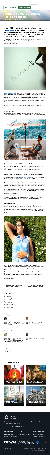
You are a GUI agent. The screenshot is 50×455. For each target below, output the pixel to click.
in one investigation (14, 195)
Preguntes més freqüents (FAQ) (24, 435)
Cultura (16, 19)
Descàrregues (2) (8, 304)
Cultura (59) (7, 299)
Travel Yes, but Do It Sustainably (36, 338)
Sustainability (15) (8, 307)
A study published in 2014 (25, 177)
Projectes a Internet (42, 451)
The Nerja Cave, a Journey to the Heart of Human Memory (36, 323)
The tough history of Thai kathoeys (37, 318)
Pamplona (10, 30)
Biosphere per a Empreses (9, 434)
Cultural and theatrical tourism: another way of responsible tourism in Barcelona (16, 323)
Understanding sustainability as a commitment (36, 334)
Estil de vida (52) (8, 296)
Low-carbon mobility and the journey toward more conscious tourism (15, 335)
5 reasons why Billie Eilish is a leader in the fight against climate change (16, 318)
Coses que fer (22, 19)
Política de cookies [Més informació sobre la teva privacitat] (33, 4)
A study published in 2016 (10, 93)
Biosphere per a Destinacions (10, 436)
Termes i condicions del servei (39, 448)
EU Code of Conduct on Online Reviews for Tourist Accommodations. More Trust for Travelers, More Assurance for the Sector (13, 340)
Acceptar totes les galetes (24, 7)
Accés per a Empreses (38, 434)
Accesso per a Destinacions (39, 436)
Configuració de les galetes (10, 7)
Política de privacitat (28, 448)
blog (5, 11)
